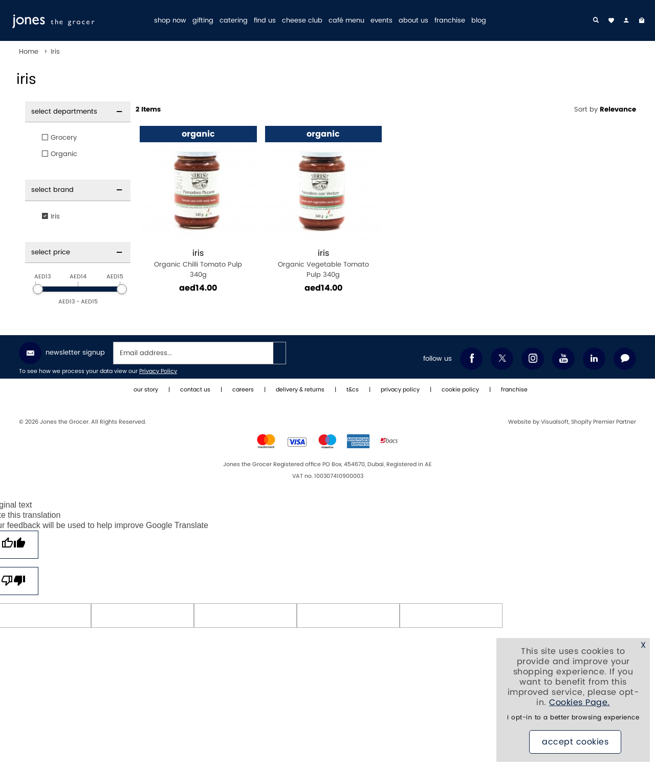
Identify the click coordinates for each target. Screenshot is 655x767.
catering (234, 20)
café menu (346, 20)
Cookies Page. (579, 702)
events (381, 20)
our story (146, 390)
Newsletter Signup (62, 353)
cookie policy (460, 390)
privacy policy (400, 390)
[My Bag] (642, 20)
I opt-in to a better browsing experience (573, 717)
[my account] (626, 20)
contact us (195, 390)
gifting (202, 20)
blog (478, 20)
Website (520, 422)
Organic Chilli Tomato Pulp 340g (198, 263)
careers (243, 390)
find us (265, 20)
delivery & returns (300, 390)
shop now (170, 20)
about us (413, 20)
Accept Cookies (575, 742)
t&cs (352, 390)
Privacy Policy (158, 371)
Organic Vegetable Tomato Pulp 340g (323, 263)
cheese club (302, 20)
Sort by (605, 109)
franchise (449, 20)
